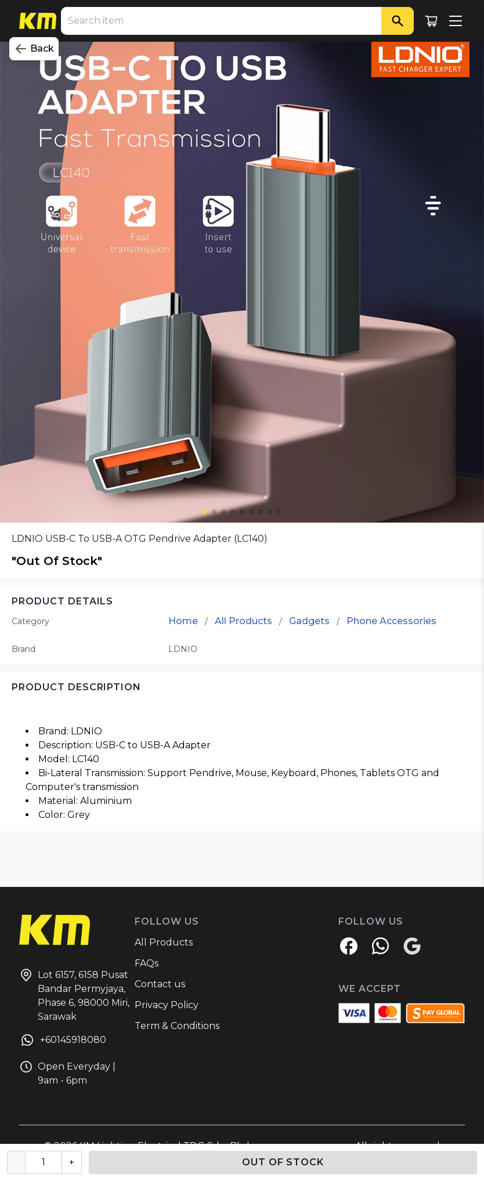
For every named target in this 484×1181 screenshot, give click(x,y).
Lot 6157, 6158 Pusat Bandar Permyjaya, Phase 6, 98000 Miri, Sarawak (74, 995)
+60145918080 (62, 1041)
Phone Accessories (391, 620)
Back (34, 49)
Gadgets (309, 620)
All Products (243, 620)
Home (183, 620)
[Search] (397, 21)
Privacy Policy (166, 1004)
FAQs (146, 963)
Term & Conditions (177, 1025)
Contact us (160, 984)
